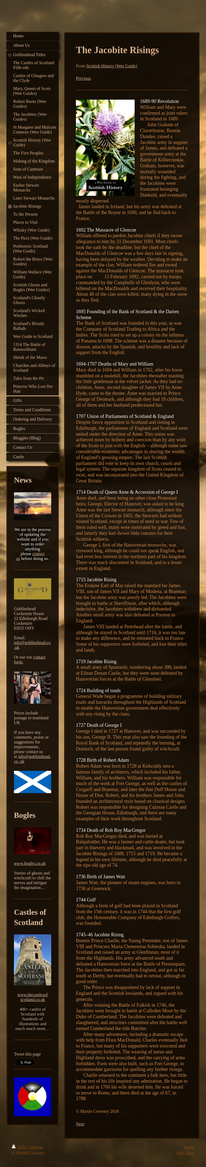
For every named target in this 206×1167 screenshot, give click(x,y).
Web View (185, 1153)
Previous (83, 78)
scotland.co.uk (32, 999)
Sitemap (36, 1147)
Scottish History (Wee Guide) (111, 66)
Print (19, 1147)
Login (189, 1147)
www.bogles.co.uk (30, 863)
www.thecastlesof (32, 994)
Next (80, 1124)
